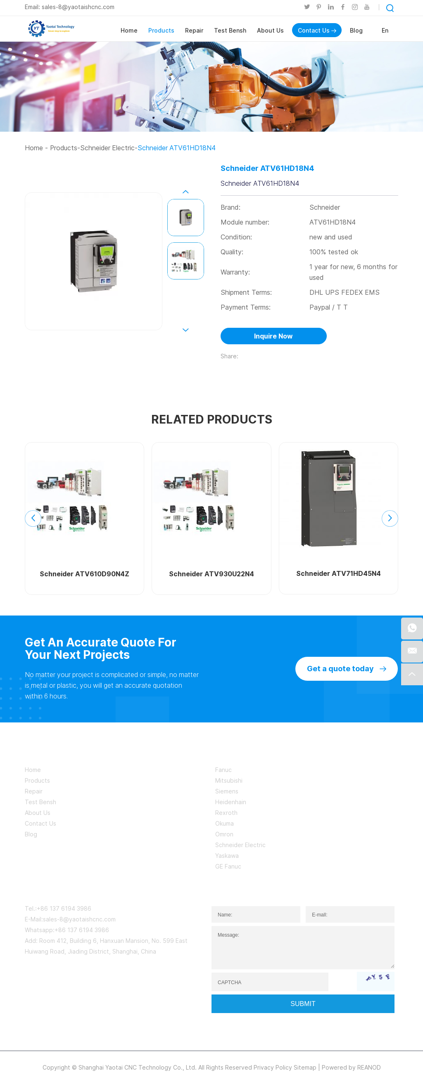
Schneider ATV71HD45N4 (338, 574)
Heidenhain (230, 801)
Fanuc (223, 769)
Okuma (224, 823)
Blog (356, 30)
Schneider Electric (108, 148)
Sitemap (305, 1067)
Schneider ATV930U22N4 (211, 574)
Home (129, 30)
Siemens (226, 791)
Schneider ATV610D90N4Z (84, 574)
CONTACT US (52, 888)
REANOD (369, 1067)
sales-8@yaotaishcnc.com (78, 6)
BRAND (229, 751)
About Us (270, 30)
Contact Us (317, 30)
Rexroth (226, 812)
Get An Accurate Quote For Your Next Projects (102, 648)
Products (161, 30)
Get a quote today (346, 668)
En (385, 30)
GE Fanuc (228, 866)
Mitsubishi (228, 780)
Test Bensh (230, 30)
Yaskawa (227, 855)
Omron (224, 834)
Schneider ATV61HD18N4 (178, 148)
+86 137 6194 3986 (82, 929)
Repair (194, 30)
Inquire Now (273, 336)
